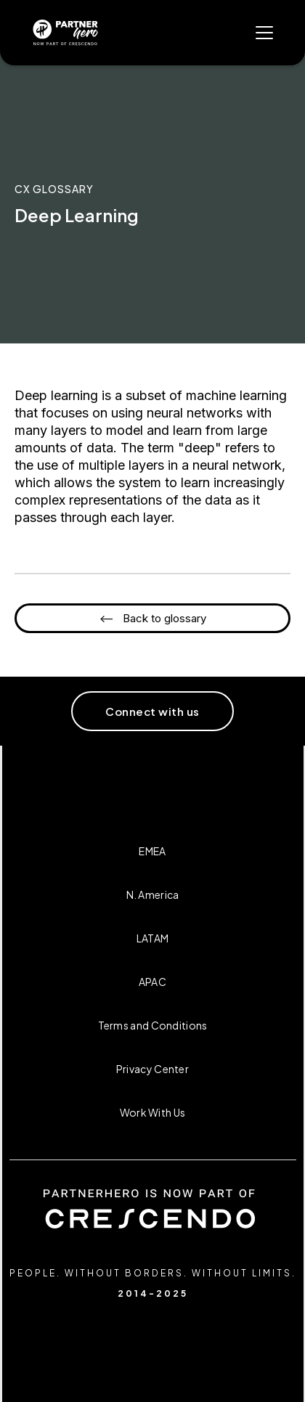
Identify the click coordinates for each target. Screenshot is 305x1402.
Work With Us (153, 1112)
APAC (152, 981)
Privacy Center (152, 1068)
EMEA (152, 850)
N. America (152, 894)
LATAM (153, 938)
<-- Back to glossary (152, 618)
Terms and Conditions (153, 1025)
